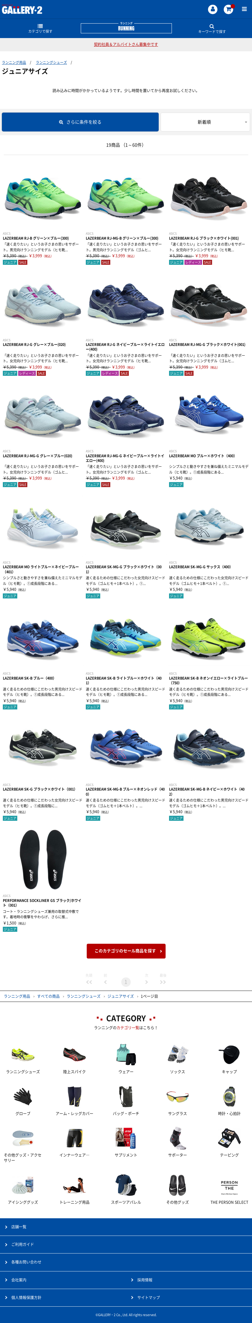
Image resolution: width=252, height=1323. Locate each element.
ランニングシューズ (51, 62)
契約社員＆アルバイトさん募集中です (126, 44)
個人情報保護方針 (26, 1297)
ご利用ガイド (22, 1244)
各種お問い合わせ (26, 1262)
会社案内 (18, 1280)
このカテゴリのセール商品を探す (125, 951)
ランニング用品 (14, 62)
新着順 (204, 122)
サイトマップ (148, 1297)
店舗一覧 (18, 1227)
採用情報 (144, 1280)
